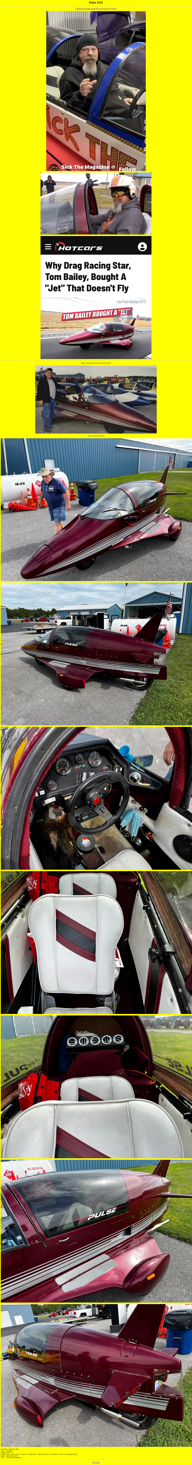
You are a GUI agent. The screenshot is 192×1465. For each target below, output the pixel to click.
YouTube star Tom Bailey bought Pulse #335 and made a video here (96, 9)
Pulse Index (96, 1462)
